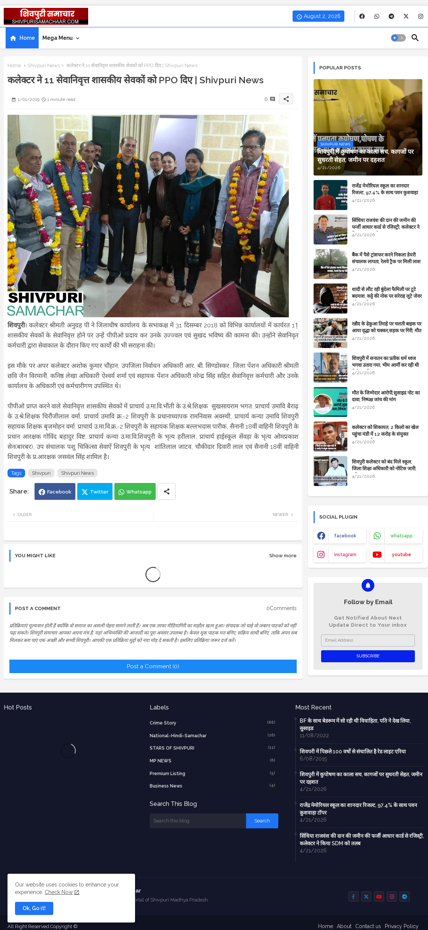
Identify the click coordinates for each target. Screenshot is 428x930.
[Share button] (167, 491)
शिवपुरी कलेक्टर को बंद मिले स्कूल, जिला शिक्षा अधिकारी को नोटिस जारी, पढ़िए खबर (384, 468)
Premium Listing (213, 773)
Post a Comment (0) (153, 666)
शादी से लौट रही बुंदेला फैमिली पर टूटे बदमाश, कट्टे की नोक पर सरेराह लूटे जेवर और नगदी (387, 296)
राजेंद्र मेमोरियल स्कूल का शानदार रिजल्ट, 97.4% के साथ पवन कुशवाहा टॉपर (385, 192)
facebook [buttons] (345, 535)
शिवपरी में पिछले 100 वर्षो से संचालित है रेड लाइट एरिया (353, 751)
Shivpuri (41, 473)
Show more (283, 555)
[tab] (22, 37)
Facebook (59, 492)
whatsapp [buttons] (401, 535)
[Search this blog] (198, 820)
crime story (213, 723)
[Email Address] (368, 640)
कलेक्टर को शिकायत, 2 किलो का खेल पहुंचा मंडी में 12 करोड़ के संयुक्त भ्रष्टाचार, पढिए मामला (385, 434)
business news (213, 786)
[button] (398, 38)
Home (27, 38)
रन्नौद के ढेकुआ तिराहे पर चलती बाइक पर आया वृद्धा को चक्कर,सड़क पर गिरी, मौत (386, 327)
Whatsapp (139, 492)
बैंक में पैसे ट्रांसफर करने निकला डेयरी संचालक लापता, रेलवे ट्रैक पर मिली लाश (386, 258)
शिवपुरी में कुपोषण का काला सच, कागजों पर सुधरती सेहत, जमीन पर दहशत (361, 778)
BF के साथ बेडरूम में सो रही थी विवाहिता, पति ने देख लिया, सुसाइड (355, 724)
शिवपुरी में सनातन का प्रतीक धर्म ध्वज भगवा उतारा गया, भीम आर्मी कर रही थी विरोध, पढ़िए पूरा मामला (385, 365)
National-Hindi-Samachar (213, 735)
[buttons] (362, 16)
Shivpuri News (43, 65)
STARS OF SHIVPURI (213, 748)
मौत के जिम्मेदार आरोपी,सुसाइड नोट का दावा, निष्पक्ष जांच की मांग (386, 396)
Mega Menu (57, 38)
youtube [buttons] (401, 554)
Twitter (99, 492)
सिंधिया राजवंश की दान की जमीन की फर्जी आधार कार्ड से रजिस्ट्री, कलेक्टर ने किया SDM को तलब (385, 227)
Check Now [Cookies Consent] (59, 892)
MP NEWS (213, 761)
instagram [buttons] (345, 554)
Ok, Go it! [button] (34, 908)
